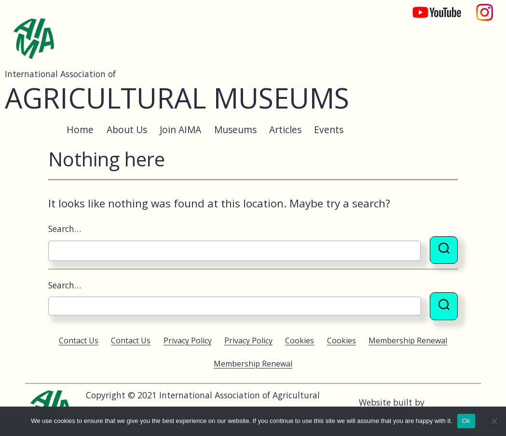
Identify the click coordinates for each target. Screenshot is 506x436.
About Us (127, 129)
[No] (494, 421)
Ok (466, 420)
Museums (235, 129)
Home (80, 129)
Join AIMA (180, 129)
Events (328, 129)
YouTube (430, 7)
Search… (64, 228)
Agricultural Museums (177, 98)
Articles (285, 129)
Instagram (485, 7)
